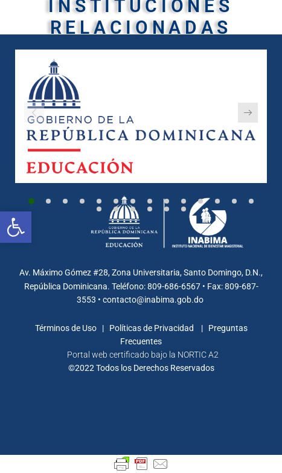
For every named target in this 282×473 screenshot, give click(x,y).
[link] (15, 227)
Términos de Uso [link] (66, 328)
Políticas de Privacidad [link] (152, 328)
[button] (31, 201)
